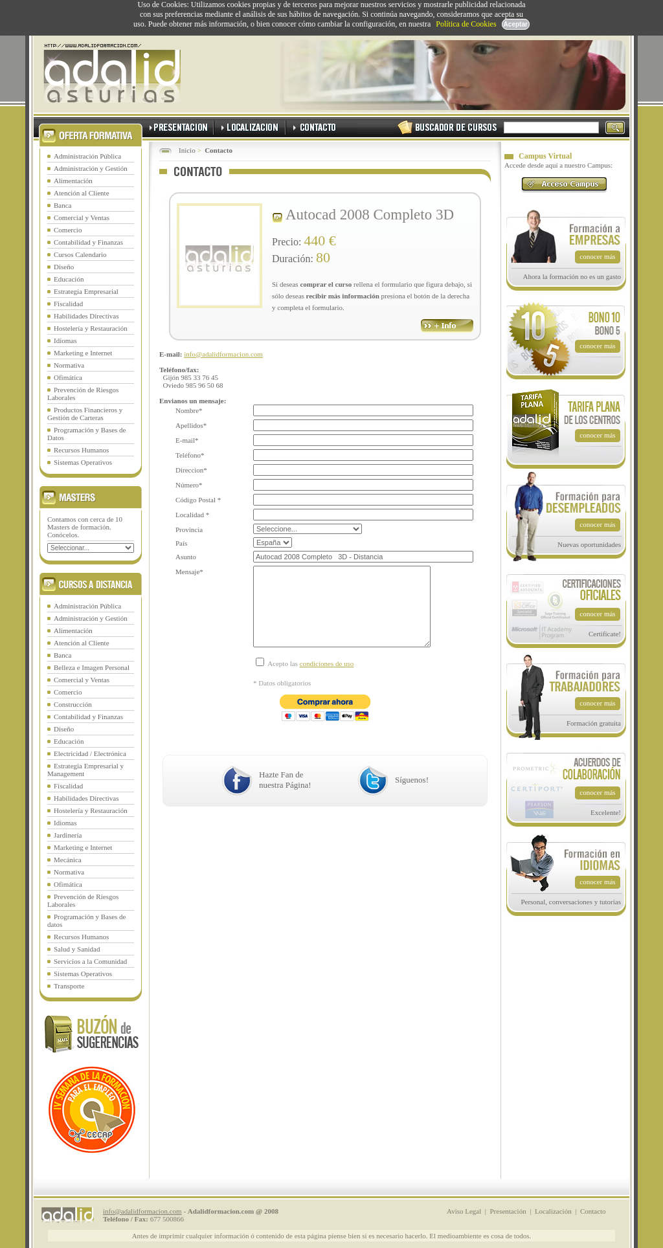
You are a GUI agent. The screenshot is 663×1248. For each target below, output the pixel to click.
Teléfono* (189, 455)
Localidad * (192, 514)
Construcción (73, 704)
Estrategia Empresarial (86, 291)
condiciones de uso (327, 683)
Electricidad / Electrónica (90, 753)
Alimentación (73, 180)
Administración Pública (87, 156)
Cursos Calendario (80, 254)
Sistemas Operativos (83, 462)
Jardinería (68, 835)
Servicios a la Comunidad (90, 961)
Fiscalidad (68, 303)
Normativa (69, 365)
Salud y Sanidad (77, 949)
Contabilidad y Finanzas (88, 242)
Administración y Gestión (91, 168)
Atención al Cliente (81, 193)
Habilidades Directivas (86, 316)
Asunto (185, 557)
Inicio (187, 150)
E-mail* (186, 440)
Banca (62, 205)
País (181, 543)
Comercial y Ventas (81, 217)
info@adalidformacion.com (223, 354)
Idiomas (65, 340)
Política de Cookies (466, 23)
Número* (189, 485)
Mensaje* (189, 571)
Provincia (189, 529)
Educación (69, 279)
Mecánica (68, 860)
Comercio (68, 230)
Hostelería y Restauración (91, 328)
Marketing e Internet (83, 353)
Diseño (64, 267)
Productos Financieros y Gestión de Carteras (84, 413)
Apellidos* (191, 425)
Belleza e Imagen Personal (91, 667)
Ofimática (68, 377)
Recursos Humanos (81, 450)
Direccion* (191, 470)
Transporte (69, 986)
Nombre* (189, 410)
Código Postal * (198, 500)
